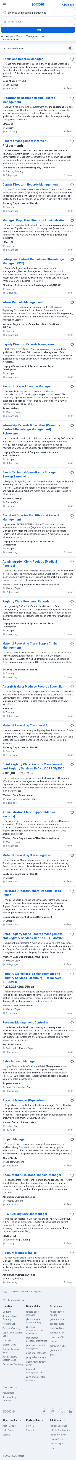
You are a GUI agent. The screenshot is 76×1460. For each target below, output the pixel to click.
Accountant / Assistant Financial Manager (32, 1175)
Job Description (57, 1443)
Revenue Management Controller (25, 1022)
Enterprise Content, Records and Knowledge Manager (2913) (33, 261)
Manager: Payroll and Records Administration (34, 220)
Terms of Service (58, 1434)
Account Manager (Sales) (20, 1252)
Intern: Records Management (23, 302)
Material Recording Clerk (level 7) (25, 725)
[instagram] (53, 1411)
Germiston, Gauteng (13, 1364)
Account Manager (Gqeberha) (23, 1100)
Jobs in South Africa (60, 1430)
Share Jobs (31, 1430)
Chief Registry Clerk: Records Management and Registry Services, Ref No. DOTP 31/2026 (33, 766)
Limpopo (6, 1340)
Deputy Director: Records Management (30, 344)
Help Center (8, 1430)
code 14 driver (57, 1328)
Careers (6, 1434)
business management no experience (34, 1330)
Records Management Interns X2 (25, 141)
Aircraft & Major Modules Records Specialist (33, 686)
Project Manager (14, 1139)
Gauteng (7, 1311)
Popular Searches (58, 1425)
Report (68, 88)
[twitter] (61, 1411)
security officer (57, 1332)
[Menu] (4, 4)
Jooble (20, 1455)
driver (52, 1354)
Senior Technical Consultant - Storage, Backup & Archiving (29, 474)
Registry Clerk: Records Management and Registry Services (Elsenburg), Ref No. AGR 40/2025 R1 (32, 978)
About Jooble (9, 1425)
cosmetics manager (36, 1353)
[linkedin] (70, 1411)
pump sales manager (36, 1357)
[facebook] (44, 1411)
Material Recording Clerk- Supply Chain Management (30, 645)
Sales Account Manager (19, 1061)
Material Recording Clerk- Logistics (27, 855)
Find (38, 29)
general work (56, 1350)
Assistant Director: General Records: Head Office (32, 893)
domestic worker (58, 1346)
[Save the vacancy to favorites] (72, 59)
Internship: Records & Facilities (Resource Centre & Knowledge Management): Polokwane (31, 429)
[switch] (70, 48)
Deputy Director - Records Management (30, 184)
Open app (68, 4)
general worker (57, 1319)
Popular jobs (8, 1392)
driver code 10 (57, 1337)
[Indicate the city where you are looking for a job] (38, 21)
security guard (57, 1323)
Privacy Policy (56, 1439)
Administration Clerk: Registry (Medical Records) (30, 563)
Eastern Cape (9, 1344)
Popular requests (13, 1300)
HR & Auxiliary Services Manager (25, 1213)
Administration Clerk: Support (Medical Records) (29, 814)
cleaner (53, 1341)
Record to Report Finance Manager (27, 386)
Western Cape (10, 1323)
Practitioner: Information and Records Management (29, 100)
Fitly (52, 1448)
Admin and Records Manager (23, 59)
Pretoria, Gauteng (11, 1328)
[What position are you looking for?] (38, 12)
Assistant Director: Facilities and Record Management (31, 517)
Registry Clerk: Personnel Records (26, 601)
